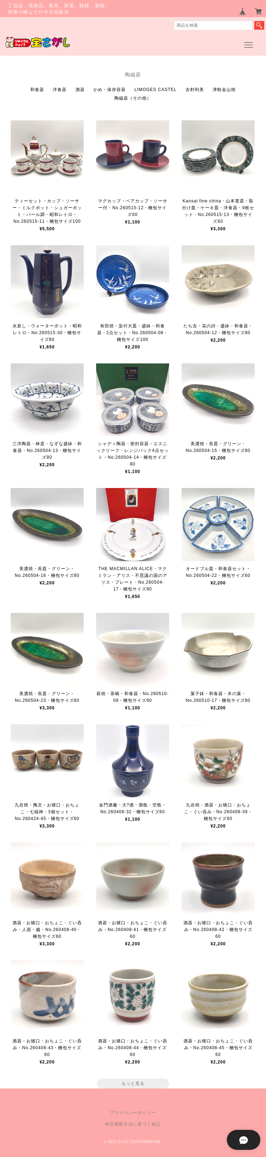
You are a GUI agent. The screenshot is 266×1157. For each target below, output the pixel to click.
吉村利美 (195, 89)
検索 (259, 25)
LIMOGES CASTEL (155, 89)
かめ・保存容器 (109, 89)
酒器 (80, 89)
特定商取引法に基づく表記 (133, 1124)
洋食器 (60, 89)
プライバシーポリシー (133, 1112)
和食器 (37, 89)
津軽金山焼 (224, 89)
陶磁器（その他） (132, 98)
